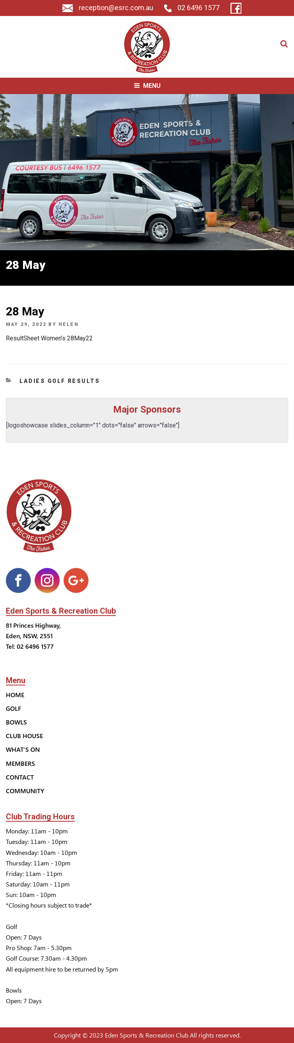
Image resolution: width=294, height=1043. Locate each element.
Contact (20, 777)
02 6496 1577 (192, 8)
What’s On (23, 749)
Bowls (16, 722)
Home (15, 695)
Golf (13, 708)
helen (68, 324)
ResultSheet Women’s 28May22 (49, 338)
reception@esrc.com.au (107, 8)
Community (25, 791)
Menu (147, 85)
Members (20, 763)
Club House (24, 736)
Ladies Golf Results (59, 381)
